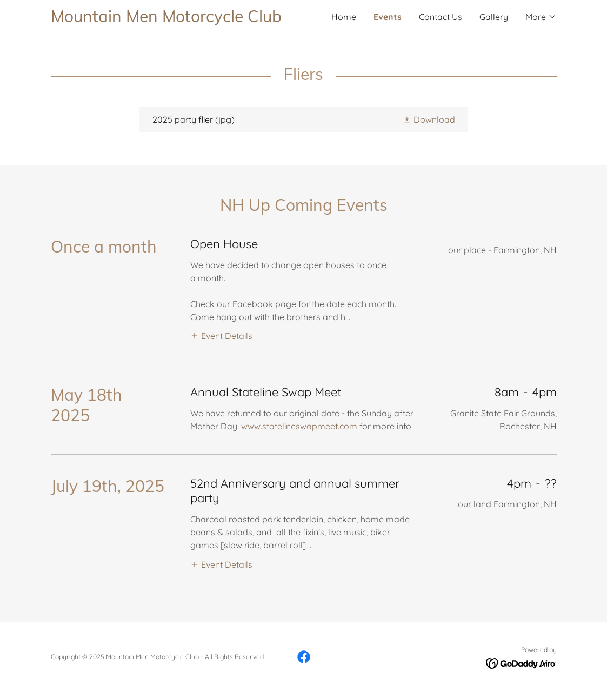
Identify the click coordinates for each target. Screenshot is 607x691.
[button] (541, 16)
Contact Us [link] (440, 16)
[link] (177, 19)
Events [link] (387, 16)
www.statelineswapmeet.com (299, 426)
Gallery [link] (493, 16)
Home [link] (343, 16)
